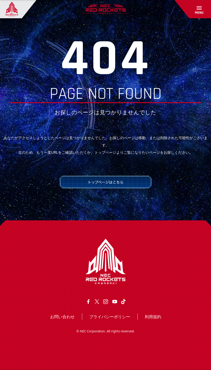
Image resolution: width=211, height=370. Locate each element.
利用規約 (153, 316)
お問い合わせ (62, 316)
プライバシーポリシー (109, 316)
